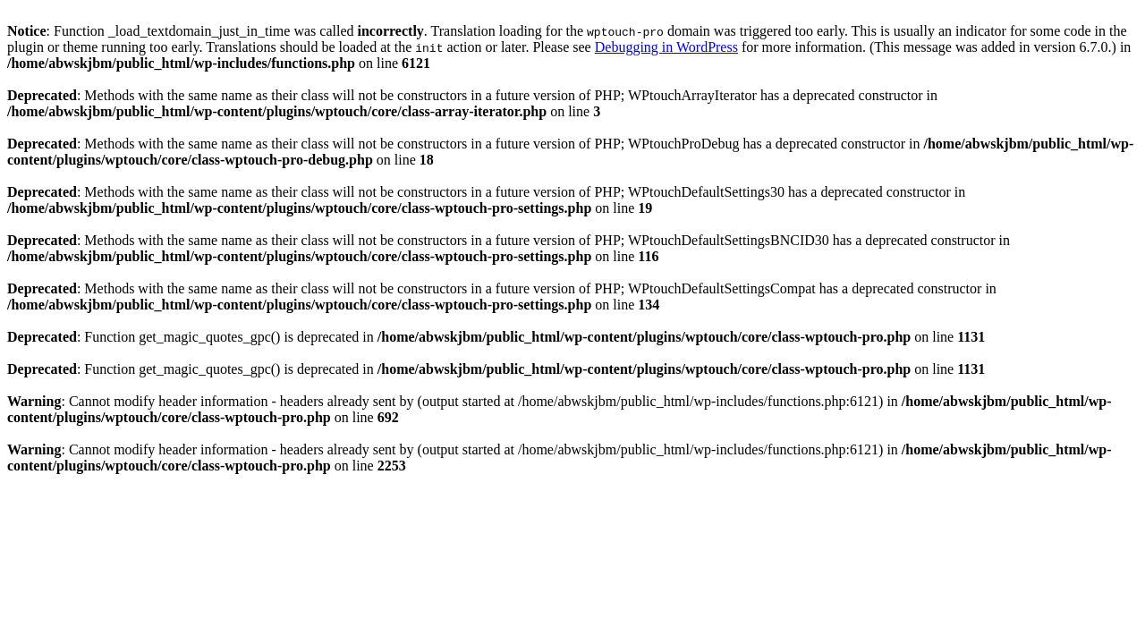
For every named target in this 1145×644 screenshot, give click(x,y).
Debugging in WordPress (666, 47)
